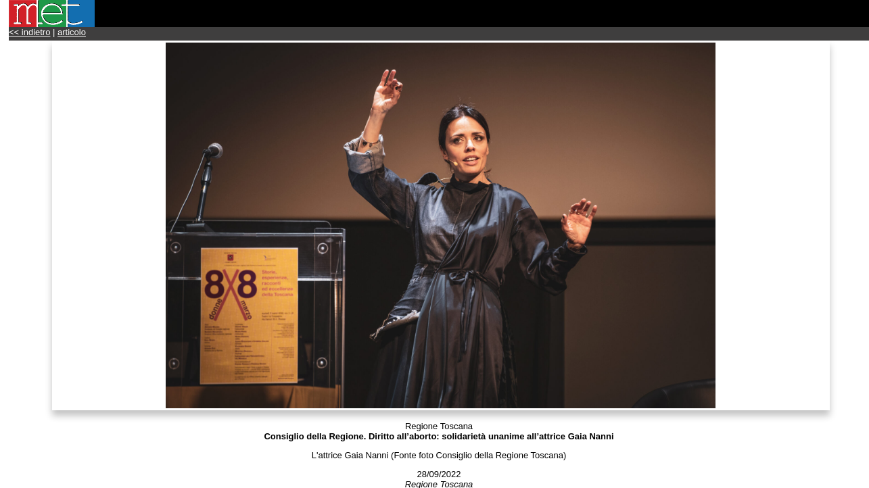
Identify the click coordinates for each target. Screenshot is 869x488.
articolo (71, 32)
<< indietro (29, 32)
